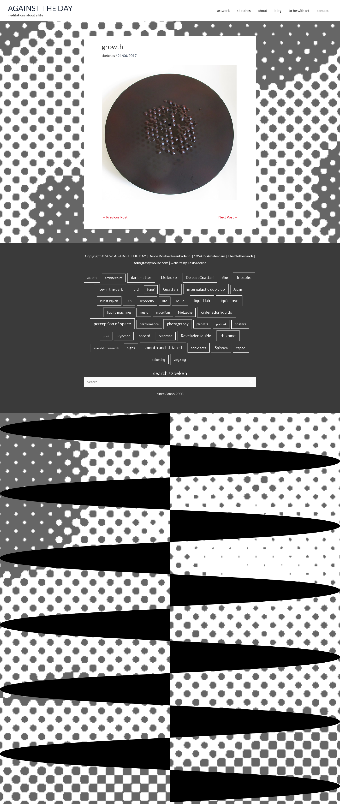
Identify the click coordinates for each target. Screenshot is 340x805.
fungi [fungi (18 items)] (150, 290)
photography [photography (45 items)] (177, 325)
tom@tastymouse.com (150, 263)
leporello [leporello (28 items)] (147, 302)
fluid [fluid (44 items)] (135, 290)
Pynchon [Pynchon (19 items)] (123, 337)
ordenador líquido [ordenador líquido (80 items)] (216, 312)
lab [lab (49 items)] (129, 301)
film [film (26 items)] (225, 279)
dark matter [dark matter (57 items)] (141, 278)
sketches (108, 56)
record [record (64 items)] (144, 336)
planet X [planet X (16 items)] (202, 325)
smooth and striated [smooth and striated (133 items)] (163, 348)
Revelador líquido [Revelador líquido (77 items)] (196, 336)
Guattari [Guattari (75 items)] (170, 290)
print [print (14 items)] (106, 337)
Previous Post (115, 218)
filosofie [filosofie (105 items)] (244, 278)
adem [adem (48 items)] (92, 278)
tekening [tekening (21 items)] (158, 360)
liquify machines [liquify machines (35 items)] (119, 313)
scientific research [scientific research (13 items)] (106, 349)
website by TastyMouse (188, 263)
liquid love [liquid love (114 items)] (228, 301)
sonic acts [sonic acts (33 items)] (198, 348)
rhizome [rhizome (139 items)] (228, 336)
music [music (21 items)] (144, 313)
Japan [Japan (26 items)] (237, 290)
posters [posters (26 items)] (240, 325)
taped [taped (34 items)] (240, 348)
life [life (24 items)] (164, 302)
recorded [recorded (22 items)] (165, 337)
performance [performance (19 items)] (149, 325)
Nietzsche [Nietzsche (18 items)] (185, 313)
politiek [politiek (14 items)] (221, 325)
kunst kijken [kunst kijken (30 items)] (109, 302)
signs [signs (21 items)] (131, 349)
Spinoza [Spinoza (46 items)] (221, 348)
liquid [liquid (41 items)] (180, 301)
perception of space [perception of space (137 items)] (112, 324)
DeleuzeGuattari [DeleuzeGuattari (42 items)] (200, 278)
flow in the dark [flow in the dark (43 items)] (110, 290)
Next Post (228, 218)
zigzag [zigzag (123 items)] (180, 360)
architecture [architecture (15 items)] (114, 279)
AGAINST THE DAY (42, 8)
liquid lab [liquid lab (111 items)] (202, 301)
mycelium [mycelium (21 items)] (163, 313)
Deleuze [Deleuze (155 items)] (169, 278)
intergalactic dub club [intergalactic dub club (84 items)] (206, 289)
